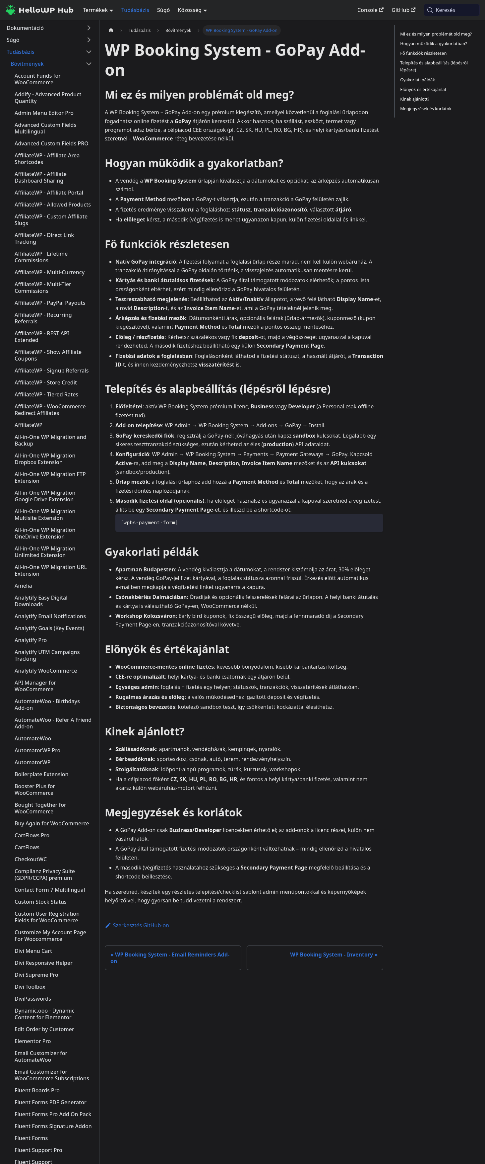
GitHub (403, 10)
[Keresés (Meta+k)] (452, 10)
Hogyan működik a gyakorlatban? (433, 43)
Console (370, 10)
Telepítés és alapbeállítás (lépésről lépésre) (434, 66)
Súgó (163, 10)
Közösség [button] (190, 10)
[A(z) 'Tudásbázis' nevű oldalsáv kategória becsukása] (89, 51)
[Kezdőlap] (111, 30)
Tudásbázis (135, 10)
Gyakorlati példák (417, 80)
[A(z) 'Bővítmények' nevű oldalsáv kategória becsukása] (89, 63)
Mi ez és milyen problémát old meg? (436, 34)
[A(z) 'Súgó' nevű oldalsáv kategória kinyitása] (89, 40)
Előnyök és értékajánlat (423, 89)
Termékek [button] (95, 10)
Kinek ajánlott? (414, 99)
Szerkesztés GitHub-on (137, 925)
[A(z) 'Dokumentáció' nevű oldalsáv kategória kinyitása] (89, 28)
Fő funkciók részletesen (423, 53)
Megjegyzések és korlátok (426, 109)
